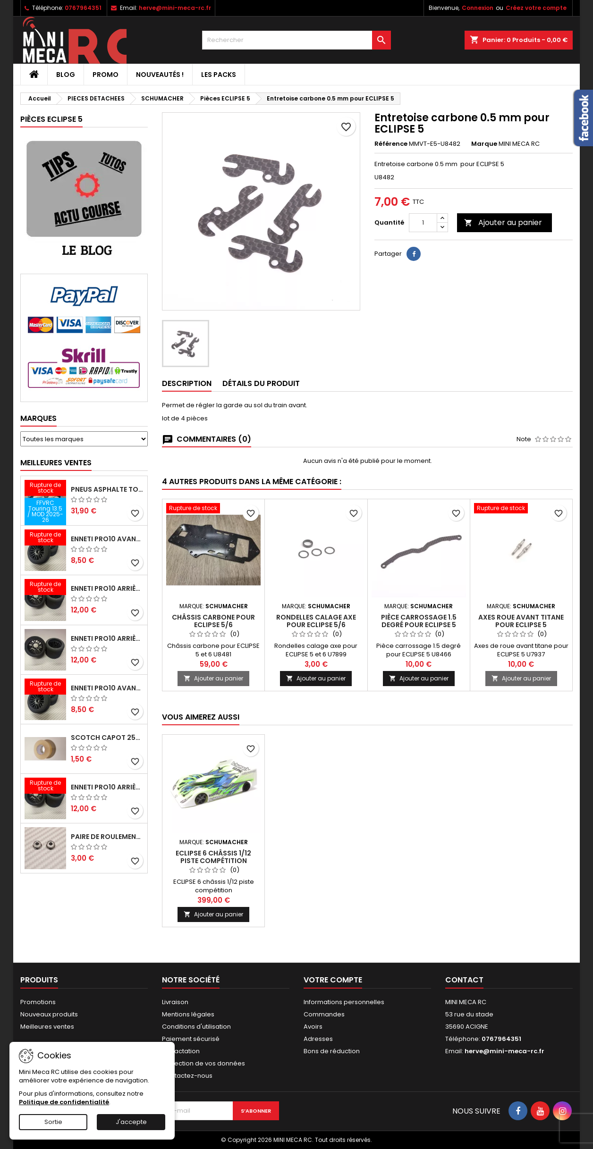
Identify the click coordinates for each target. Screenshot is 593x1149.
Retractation (181, 1051)
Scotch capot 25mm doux (107, 737)
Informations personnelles (344, 1002)
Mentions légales (188, 1014)
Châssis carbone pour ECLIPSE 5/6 (213, 620)
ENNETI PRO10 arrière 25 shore (107, 638)
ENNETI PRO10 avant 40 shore (107, 688)
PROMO (106, 74)
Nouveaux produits (49, 1014)
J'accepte (131, 1121)
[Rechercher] (296, 40)
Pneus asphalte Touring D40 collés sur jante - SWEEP (107, 489)
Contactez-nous (187, 1075)
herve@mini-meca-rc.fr (175, 8)
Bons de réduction (332, 1051)
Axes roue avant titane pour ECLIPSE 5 (521, 620)
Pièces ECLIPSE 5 (51, 119)
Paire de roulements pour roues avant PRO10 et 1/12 (107, 836)
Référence (390, 144)
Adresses (318, 1038)
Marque (484, 144)
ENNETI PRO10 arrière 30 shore (107, 588)
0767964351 (83, 8)
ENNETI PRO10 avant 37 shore (107, 539)
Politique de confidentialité (64, 1102)
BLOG (65, 74)
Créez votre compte (536, 8)
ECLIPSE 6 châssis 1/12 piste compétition (213, 856)
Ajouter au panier (503, 222)
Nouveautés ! (160, 74)
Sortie (53, 1121)
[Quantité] (423, 222)
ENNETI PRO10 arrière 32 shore (107, 787)
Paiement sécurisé (191, 1038)
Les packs (218, 74)
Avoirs (313, 1026)
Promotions (38, 1002)
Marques (38, 418)
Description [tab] (187, 383)
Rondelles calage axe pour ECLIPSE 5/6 (316, 620)
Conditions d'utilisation (196, 1026)
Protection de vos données (203, 1063)
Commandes (324, 1014)
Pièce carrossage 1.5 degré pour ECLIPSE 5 (419, 620)
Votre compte (333, 979)
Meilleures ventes (47, 1026)
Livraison (175, 1002)
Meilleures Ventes (56, 462)
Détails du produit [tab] (261, 383)
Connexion (477, 8)
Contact (464, 979)
